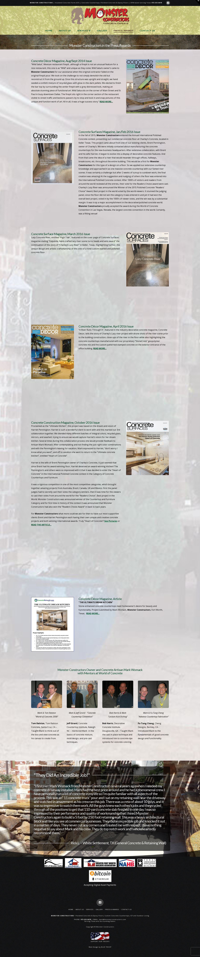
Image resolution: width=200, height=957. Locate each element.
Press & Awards (112, 909)
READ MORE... (106, 101)
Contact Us (126, 909)
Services (89, 909)
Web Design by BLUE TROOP (100, 947)
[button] (197, 2)
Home (70, 909)
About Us (80, 909)
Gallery (99, 909)
